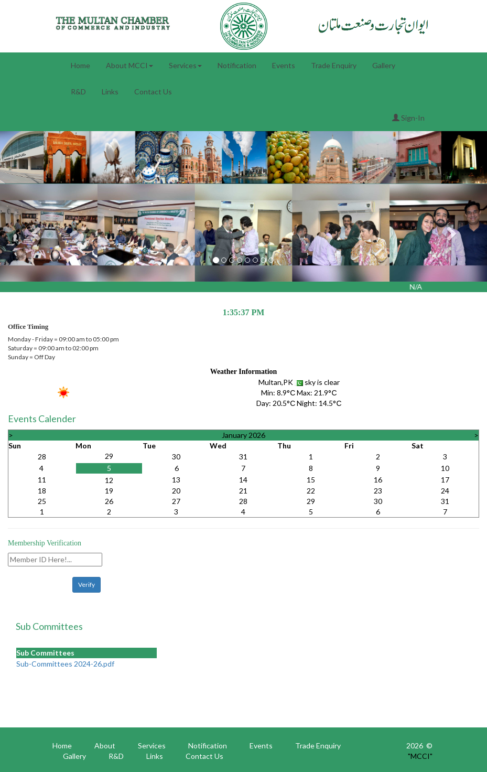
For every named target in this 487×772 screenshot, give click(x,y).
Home (80, 65)
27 (176, 501)
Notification (237, 65)
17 (445, 479)
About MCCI (129, 65)
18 (42, 490)
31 (243, 456)
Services (185, 65)
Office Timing (28, 326)
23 (378, 490)
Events (283, 65)
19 (109, 490)
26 (109, 501)
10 (445, 468)
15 (311, 479)
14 (243, 479)
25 (42, 501)
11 (42, 479)
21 (243, 490)
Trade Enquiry (333, 65)
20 (176, 490)
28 (42, 456)
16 (378, 479)
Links (110, 91)
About (104, 745)
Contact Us (153, 91)
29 (109, 456)
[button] (36, 233)
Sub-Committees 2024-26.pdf (65, 663)
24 (445, 490)
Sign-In (408, 117)
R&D (78, 91)
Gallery (383, 65)
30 (176, 456)
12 (109, 480)
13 (176, 479)
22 (311, 490)
